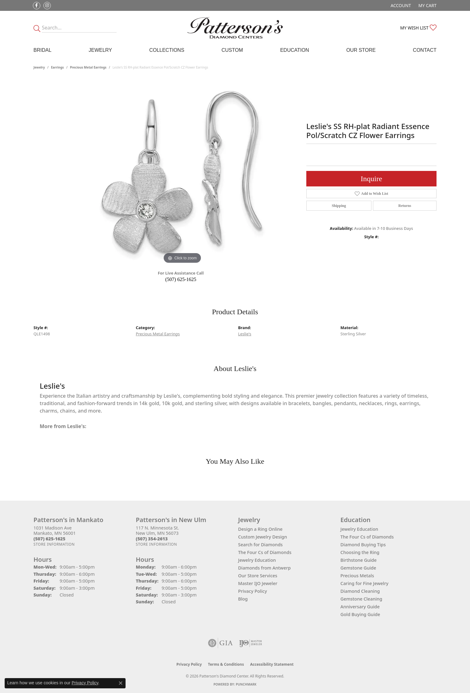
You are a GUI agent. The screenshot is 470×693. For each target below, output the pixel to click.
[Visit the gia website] (220, 643)
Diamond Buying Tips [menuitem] (363, 545)
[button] (400, 5)
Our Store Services (257, 576)
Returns (404, 205)
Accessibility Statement (272, 664)
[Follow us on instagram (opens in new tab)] (47, 5)
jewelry (39, 67)
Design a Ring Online (260, 529)
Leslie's (244, 334)
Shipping (339, 205)
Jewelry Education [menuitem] (359, 529)
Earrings (57, 67)
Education (294, 50)
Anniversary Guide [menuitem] (360, 607)
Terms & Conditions (226, 664)
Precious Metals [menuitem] (357, 576)
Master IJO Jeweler (257, 583)
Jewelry (100, 50)
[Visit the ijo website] (250, 643)
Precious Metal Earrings (88, 67)
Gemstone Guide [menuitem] (358, 568)
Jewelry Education (257, 560)
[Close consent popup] (120, 683)
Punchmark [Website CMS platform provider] (246, 684)
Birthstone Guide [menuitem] (358, 560)
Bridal (42, 50)
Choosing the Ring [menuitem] (359, 552)
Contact (425, 50)
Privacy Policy (252, 591)
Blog (243, 599)
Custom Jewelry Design (262, 537)
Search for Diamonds (260, 545)
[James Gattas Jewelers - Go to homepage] (235, 28)
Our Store (361, 50)
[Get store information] (54, 544)
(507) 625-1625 (180, 279)
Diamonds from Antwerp (264, 568)
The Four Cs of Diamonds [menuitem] (367, 537)
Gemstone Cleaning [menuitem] (361, 599)
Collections (166, 50)
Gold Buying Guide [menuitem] (360, 614)
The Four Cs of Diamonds (264, 552)
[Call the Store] (49, 539)
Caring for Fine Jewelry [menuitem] (364, 583)
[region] (182, 172)
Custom (232, 50)
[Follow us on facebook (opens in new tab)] (36, 5)
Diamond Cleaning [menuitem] (360, 591)
